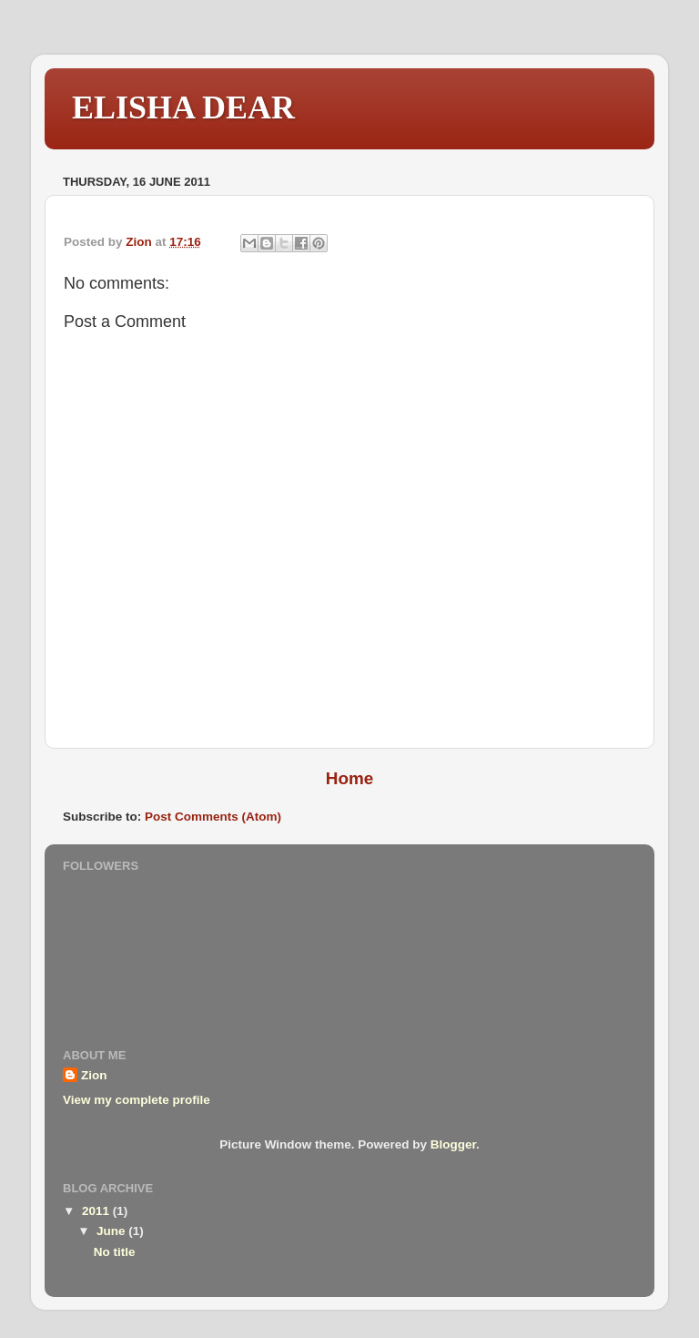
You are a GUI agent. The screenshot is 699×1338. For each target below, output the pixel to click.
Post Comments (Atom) (213, 816)
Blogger (453, 1144)
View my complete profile (136, 1100)
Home (349, 778)
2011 (97, 1211)
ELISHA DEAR (183, 107)
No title (115, 1252)
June (112, 1231)
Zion (94, 1075)
